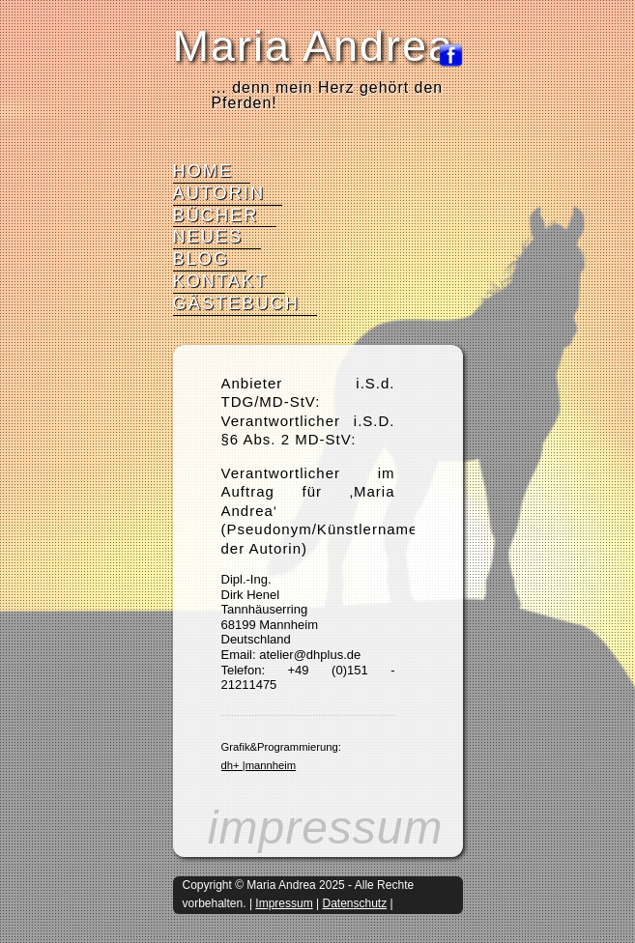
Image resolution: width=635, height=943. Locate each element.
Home (203, 171)
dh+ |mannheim (259, 765)
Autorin (219, 193)
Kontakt (221, 281)
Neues (208, 236)
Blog (201, 259)
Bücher (216, 215)
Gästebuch (236, 303)
